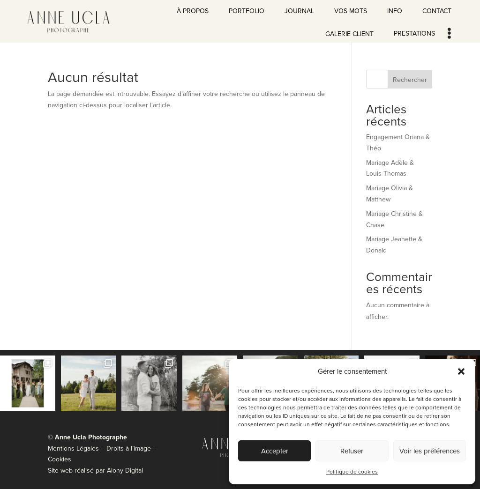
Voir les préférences (429, 451)
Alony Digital (125, 470)
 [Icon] (449, 33)
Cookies (59, 459)
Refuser (351, 451)
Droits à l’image (129, 448)
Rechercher (410, 79)
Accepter (274, 451)
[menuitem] (192, 9)
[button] (461, 371)
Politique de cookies (352, 471)
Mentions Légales (73, 448)
